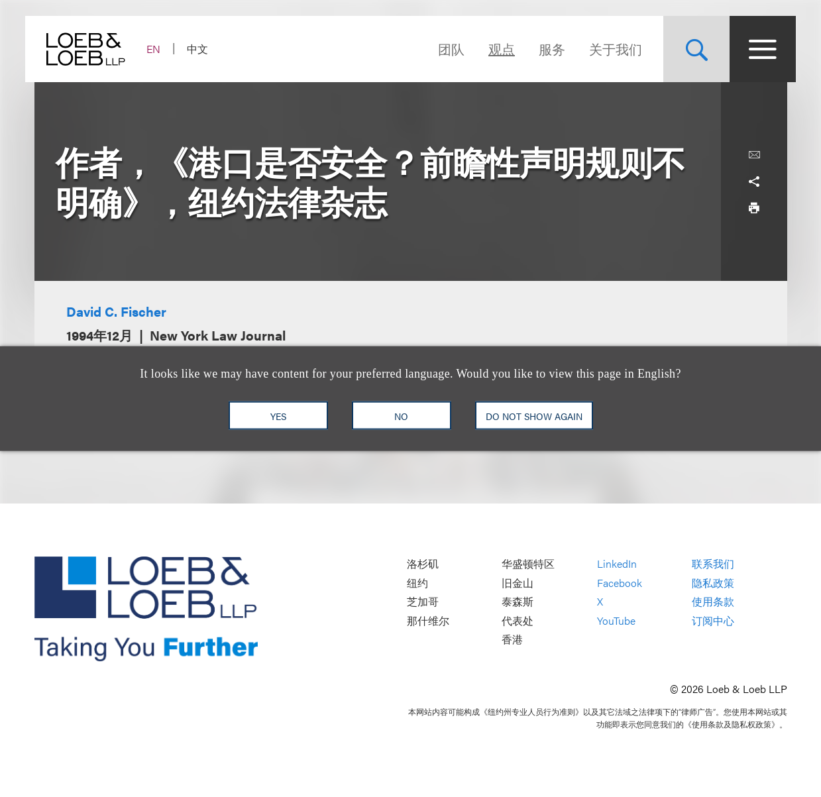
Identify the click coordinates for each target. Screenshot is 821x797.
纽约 (417, 582)
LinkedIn (617, 563)
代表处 (517, 620)
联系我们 (713, 563)
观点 (493, 48)
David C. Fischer (116, 311)
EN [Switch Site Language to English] (163, 48)
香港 (512, 639)
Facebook (619, 582)
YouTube (616, 620)
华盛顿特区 (528, 563)
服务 (543, 48)
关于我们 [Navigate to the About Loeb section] (606, 48)
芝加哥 (423, 602)
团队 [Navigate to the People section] (442, 48)
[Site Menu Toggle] (754, 49)
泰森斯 (517, 602)
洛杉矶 (423, 563)
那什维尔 (428, 620)
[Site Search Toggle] (688, 49)
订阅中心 (713, 620)
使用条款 (713, 602)
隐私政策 (713, 582)
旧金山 (517, 582)
